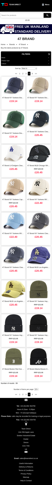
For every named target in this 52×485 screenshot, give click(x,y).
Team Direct (15, 5)
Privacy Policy (26, 474)
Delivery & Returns (26, 467)
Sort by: (26, 68)
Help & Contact (26, 481)
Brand (3, 57)
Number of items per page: (26, 389)
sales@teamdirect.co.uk (29, 458)
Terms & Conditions (26, 470)
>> (36, 74)
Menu (47, 5)
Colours (4, 63)
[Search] (47, 15)
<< (16, 74)
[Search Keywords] (22, 15)
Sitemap (26, 477)
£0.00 (27, 20)
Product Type (6, 60)
